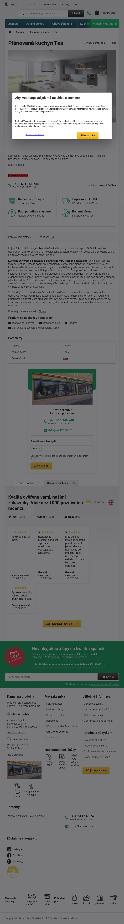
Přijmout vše (87, 135)
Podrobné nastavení (35, 134)
